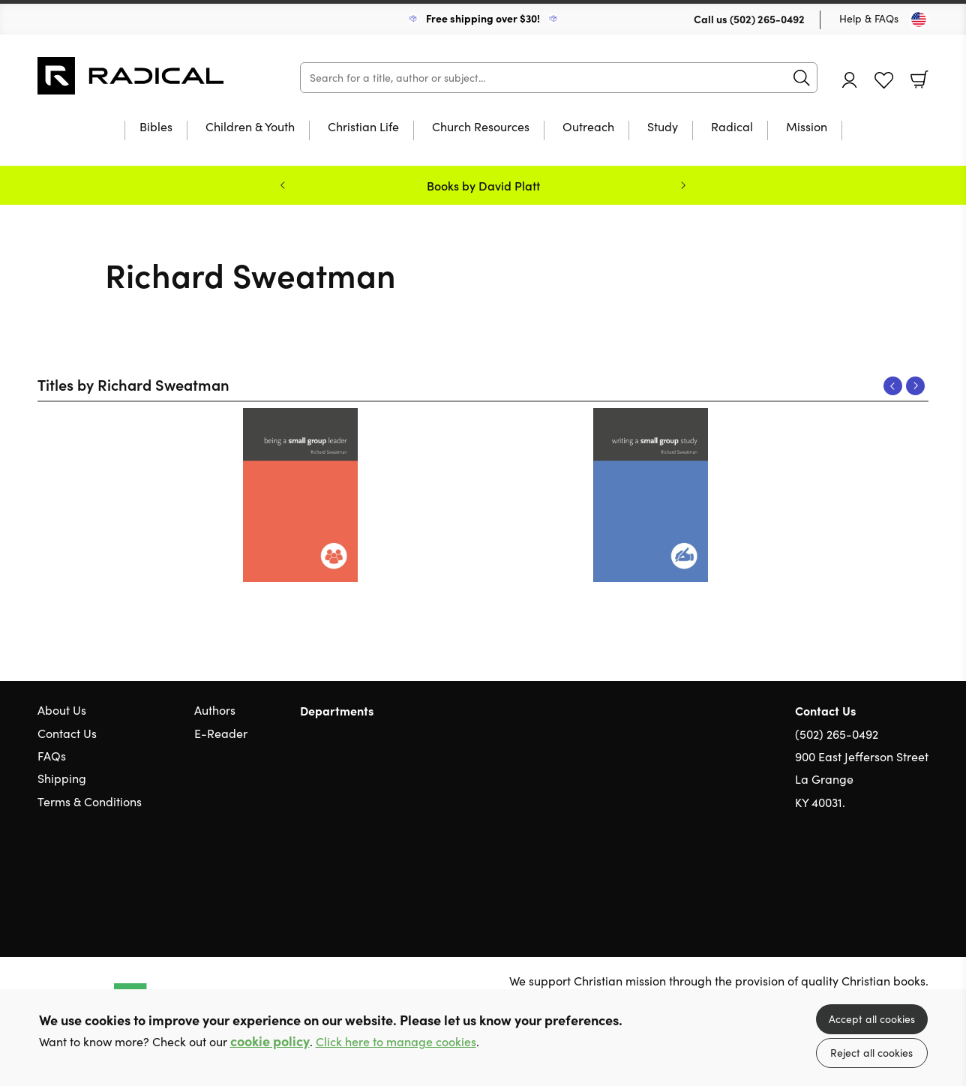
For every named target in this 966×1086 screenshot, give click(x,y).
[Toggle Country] (918, 19)
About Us (62, 710)
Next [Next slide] (683, 185)
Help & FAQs (868, 18)
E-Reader (221, 733)
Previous (893, 385)
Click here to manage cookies (396, 1041)
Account (849, 80)
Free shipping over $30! (483, 18)
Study (662, 127)
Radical (732, 127)
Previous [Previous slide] (282, 185)
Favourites (883, 80)
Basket (919, 79)
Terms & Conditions (90, 801)
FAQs (52, 756)
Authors (215, 710)
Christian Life (363, 127)
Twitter (867, 874)
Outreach (588, 127)
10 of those (131, 75)
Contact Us (67, 733)
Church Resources (481, 127)
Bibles (156, 127)
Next (915, 385)
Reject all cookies (871, 1053)
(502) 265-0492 (767, 18)
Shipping (62, 778)
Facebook (894, 874)
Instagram (921, 874)
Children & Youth (250, 127)
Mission (806, 127)
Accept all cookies (872, 1019)
